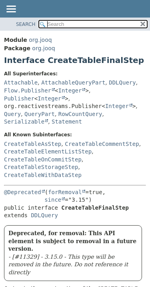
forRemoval (65, 192)
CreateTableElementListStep (48, 151)
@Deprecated (22, 192)
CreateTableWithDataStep (43, 175)
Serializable (24, 121)
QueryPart (39, 114)
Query (12, 114)
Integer (70, 90)
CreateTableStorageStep (41, 167)
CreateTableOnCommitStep (43, 159)
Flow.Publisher (27, 90)
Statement (67, 121)
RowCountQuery (80, 114)
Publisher (19, 98)
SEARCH (26, 24)
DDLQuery (122, 82)
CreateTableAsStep (32, 144)
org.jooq (40, 40)
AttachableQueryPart (73, 82)
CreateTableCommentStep (102, 144)
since (52, 200)
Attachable (21, 82)
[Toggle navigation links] (11, 9)
